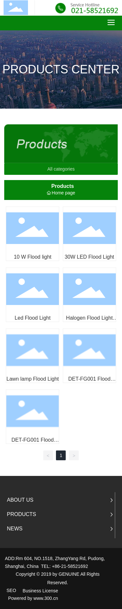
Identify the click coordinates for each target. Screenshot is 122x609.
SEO (11, 590)
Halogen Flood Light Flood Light (89, 321)
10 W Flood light (32, 257)
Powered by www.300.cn (33, 598)
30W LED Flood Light (89, 257)
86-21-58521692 (71, 566)
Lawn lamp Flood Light (33, 379)
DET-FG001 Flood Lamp (89, 382)
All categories (61, 169)
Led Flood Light (32, 318)
